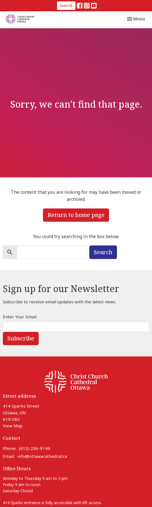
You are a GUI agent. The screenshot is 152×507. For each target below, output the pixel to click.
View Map (13, 425)
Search (66, 5)
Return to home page (76, 215)
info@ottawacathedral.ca (42, 456)
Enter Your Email (19, 316)
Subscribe (20, 338)
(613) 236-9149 (34, 448)
